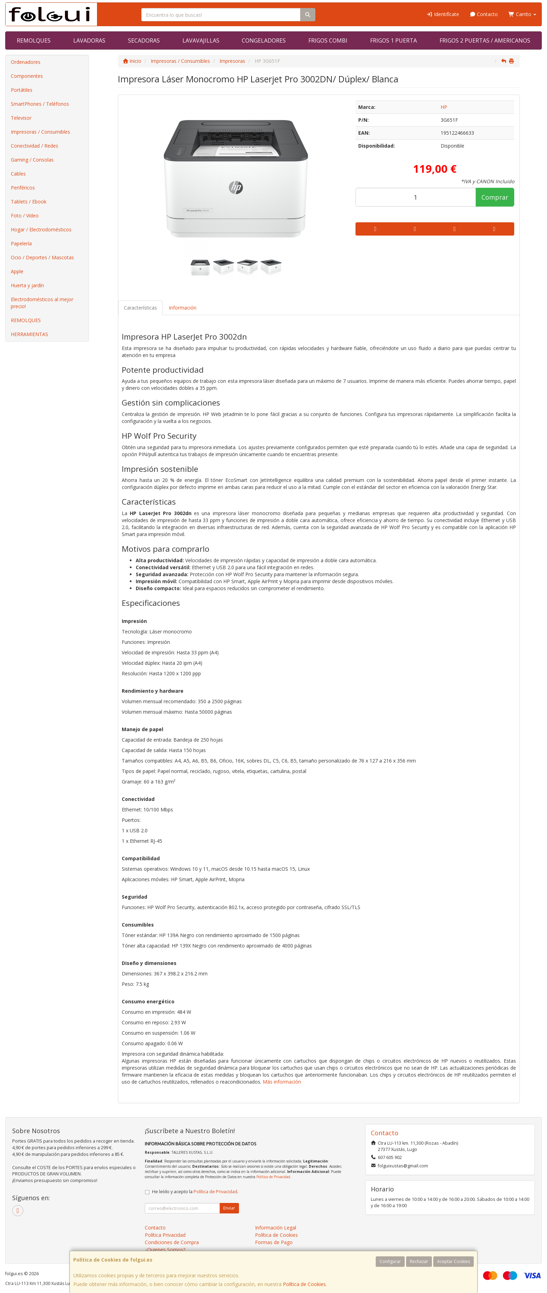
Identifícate (442, 14)
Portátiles (21, 90)
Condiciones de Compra (172, 1242)
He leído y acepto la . (195, 1192)
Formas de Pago (274, 1242)
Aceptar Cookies (453, 1261)
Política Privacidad (165, 1235)
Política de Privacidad (273, 1176)
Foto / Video (25, 215)
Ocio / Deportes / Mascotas (42, 257)
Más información (282, 1081)
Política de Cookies (304, 1284)
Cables (18, 173)
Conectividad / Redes (34, 145)
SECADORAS (144, 40)
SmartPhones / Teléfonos (40, 104)
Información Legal (275, 1227)
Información (182, 307)
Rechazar (419, 1261)
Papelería (21, 243)
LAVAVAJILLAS (200, 40)
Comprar (494, 197)
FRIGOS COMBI (327, 40)
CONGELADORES (264, 40)
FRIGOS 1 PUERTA (393, 40)
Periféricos (23, 187)
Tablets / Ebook (28, 201)
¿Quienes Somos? (165, 1249)
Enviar (229, 1208)
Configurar (390, 1261)
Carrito (522, 14)
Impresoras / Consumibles (40, 131)
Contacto (484, 14)
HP (444, 107)
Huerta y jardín (27, 285)
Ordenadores (25, 62)
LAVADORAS (89, 40)
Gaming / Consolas (32, 159)
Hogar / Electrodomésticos (41, 229)
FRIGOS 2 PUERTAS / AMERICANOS (485, 40)
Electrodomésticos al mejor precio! (42, 303)
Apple (17, 271)
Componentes (27, 76)
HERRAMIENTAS (29, 334)
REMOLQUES (34, 40)
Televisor (21, 117)
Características (140, 307)
